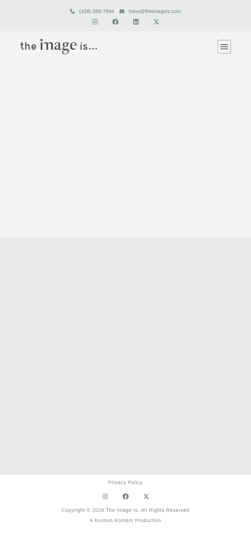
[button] (224, 47)
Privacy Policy (125, 482)
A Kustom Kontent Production (126, 520)
